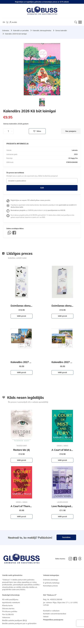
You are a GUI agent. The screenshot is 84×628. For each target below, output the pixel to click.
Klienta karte (7, 605)
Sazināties (66, 537)
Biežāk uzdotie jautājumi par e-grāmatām (19, 623)
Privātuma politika (9, 611)
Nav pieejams (70, 131)
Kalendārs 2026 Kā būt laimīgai (16, 34)
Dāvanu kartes (8, 608)
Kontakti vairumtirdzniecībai (54, 614)
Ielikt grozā (21, 316)
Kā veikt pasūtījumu (10, 599)
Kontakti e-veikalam (51, 611)
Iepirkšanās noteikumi (11, 602)
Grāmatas (5, 31)
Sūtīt (42, 188)
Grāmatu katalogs (50, 580)
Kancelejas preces (50, 586)
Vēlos (37, 131)
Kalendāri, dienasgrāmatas (42, 31)
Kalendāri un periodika (21, 31)
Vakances (6, 617)
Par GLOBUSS (8, 614)
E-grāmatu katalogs (51, 583)
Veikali (45, 616)
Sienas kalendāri (61, 31)
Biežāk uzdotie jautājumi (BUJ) (14, 620)
